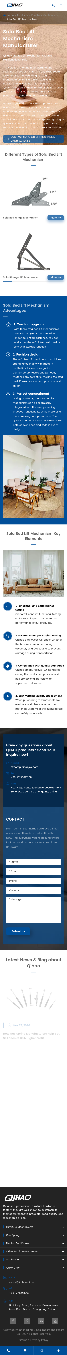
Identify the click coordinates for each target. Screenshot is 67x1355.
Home (10, 15)
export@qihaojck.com (24, 767)
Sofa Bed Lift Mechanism (21, 19)
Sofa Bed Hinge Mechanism (20, 219)
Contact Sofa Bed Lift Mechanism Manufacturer (30, 140)
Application (13, 1260)
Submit (18, 931)
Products (22, 15)
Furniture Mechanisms (44, 15)
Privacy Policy (40, 1340)
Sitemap (24, 1340)
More (56, 219)
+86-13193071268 (21, 777)
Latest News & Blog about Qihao (33, 965)
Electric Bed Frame (17, 1243)
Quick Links (13, 1268)
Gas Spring (13, 1235)
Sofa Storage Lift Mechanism (21, 278)
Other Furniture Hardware (21, 1251)
